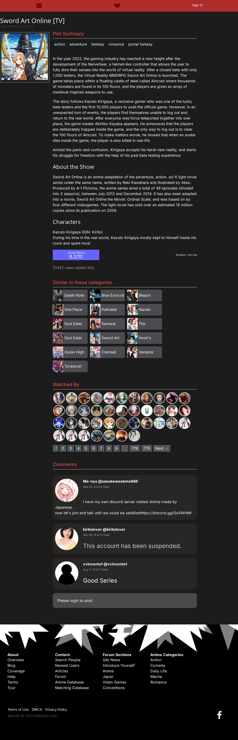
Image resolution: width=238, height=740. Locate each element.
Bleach (144, 295)
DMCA (37, 709)
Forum (60, 676)
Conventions (114, 687)
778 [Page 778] (135, 448)
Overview (15, 659)
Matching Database (72, 687)
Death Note (74, 295)
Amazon (181, 254)
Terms (12, 682)
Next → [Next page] (161, 448)
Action (59, 44)
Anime (108, 671)
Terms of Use (18, 709)
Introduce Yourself (119, 665)
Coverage (16, 671)
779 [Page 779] (146, 448)
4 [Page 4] (78, 448)
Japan (108, 676)
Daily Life (158, 671)
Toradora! (73, 366)
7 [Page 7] (101, 448)
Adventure (78, 44)
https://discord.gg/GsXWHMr (166, 513)
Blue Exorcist (113, 295)
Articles (61, 671)
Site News (111, 659)
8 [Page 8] (109, 448)
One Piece (73, 309)
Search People (67, 659)
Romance (116, 44)
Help (11, 676)
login (74, 600)
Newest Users (67, 665)
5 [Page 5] (86, 448)
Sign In (197, 5)
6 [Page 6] (94, 448)
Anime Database (69, 682)
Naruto (145, 309)
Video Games (114, 682)
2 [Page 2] (63, 448)
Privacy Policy (56, 709)
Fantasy (97, 44)
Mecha (156, 676)
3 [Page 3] (70, 448)
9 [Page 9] (116, 448)
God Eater (73, 337)
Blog (11, 665)
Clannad (109, 352)
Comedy (157, 665)
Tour (11, 687)
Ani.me (192, 254)
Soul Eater (73, 323)
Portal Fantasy (140, 44)
